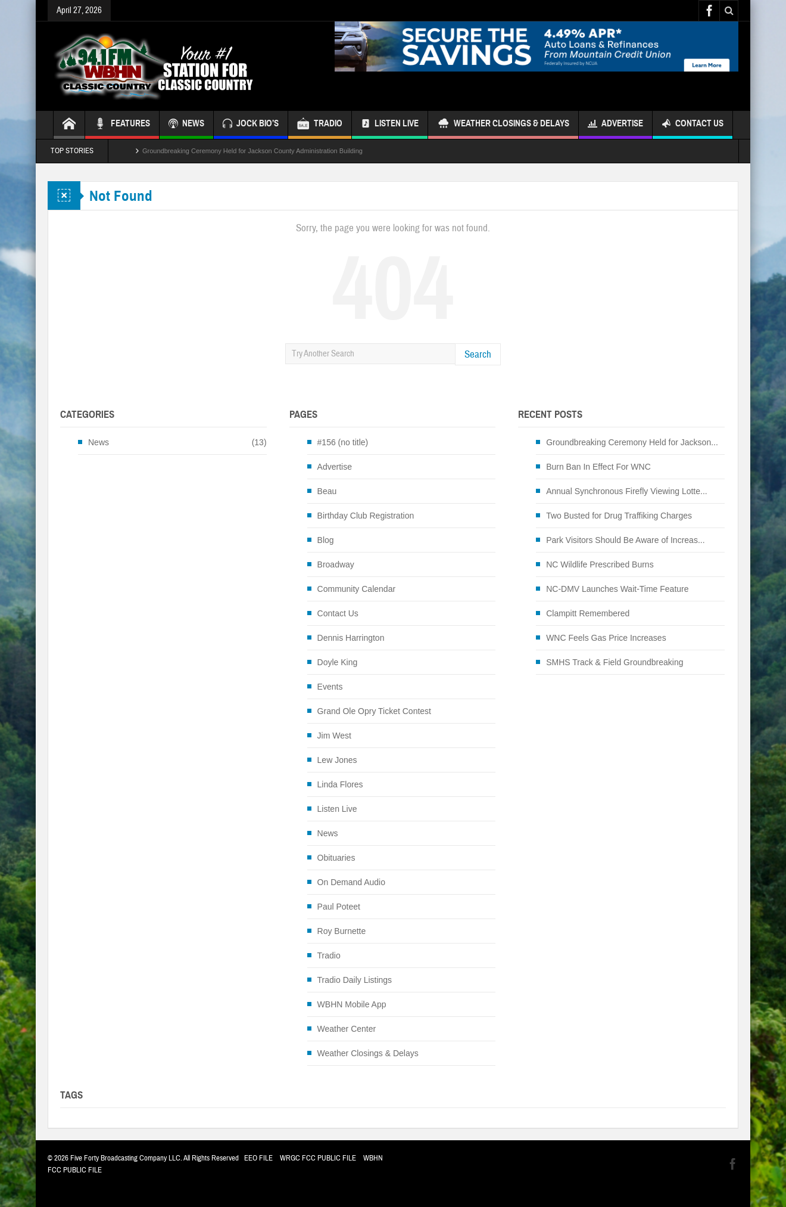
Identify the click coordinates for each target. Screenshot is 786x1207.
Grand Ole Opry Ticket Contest (374, 711)
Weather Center (346, 1029)
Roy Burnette (341, 931)
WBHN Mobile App (351, 1004)
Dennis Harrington (351, 638)
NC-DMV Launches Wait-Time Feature (617, 589)
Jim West (334, 735)
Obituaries (336, 857)
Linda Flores (340, 784)
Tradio (329, 955)
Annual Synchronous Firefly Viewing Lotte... (626, 491)
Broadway (335, 564)
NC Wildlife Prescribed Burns (600, 564)
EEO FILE (258, 1158)
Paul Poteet (338, 906)
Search (477, 354)
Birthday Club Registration (365, 515)
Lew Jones (337, 760)
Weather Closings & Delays (503, 125)
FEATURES (122, 125)
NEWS (186, 125)
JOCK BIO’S (251, 125)
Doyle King (337, 662)
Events (330, 686)
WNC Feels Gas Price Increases (606, 638)
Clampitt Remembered (587, 613)
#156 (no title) (343, 442)
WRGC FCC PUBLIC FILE (318, 1158)
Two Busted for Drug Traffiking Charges (619, 515)
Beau (327, 491)
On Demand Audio (351, 882)
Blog (325, 540)
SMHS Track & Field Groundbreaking (614, 662)
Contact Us (692, 125)
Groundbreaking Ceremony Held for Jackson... (632, 442)
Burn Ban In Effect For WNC (598, 466)
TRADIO (319, 125)
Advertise (615, 125)
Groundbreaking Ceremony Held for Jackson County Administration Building (252, 150)
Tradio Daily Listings (354, 980)
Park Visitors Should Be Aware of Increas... (625, 540)
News (98, 442)
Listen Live (390, 125)
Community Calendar (356, 589)
